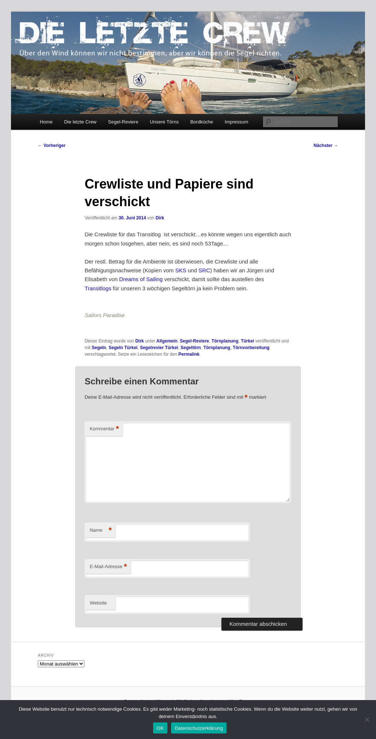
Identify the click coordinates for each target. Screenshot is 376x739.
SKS (180, 270)
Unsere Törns (164, 122)
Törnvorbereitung (251, 347)
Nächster (326, 145)
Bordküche (201, 122)
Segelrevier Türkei (159, 347)
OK (160, 728)
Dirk (160, 217)
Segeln (99, 347)
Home (46, 122)
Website (98, 603)
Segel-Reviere (123, 122)
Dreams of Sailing (141, 279)
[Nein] (366, 719)
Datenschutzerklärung (199, 728)
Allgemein (166, 341)
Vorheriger (51, 145)
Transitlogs (97, 288)
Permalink (188, 354)
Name (101, 530)
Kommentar (104, 429)
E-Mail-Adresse (108, 567)
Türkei (247, 341)
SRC (204, 270)
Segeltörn (191, 347)
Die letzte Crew (80, 122)
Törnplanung (225, 341)
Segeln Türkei (123, 347)
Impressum (236, 122)
